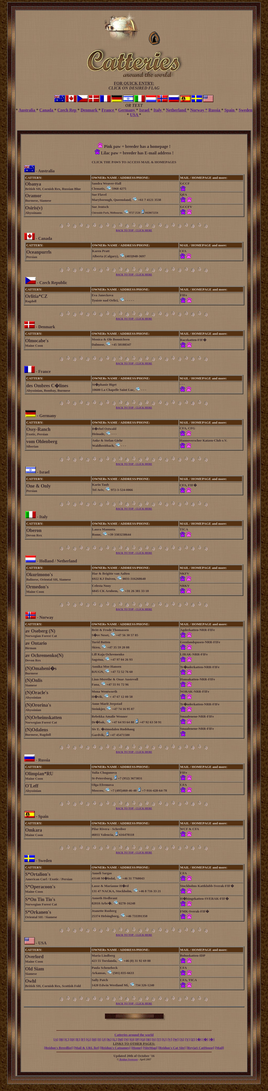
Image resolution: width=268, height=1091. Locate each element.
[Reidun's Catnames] (115, 1048)
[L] (114, 1039)
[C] (66, 1039)
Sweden (245, 110)
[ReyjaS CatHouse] (200, 1048)
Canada (46, 110)
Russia (215, 110)
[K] (109, 1039)
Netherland (176, 110)
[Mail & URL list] (86, 1048)
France (108, 110)
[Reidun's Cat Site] (171, 1048)
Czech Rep (67, 110)
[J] (104, 1039)
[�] (199, 1039)
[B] (61, 1039)
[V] (170, 1039)
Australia (27, 110)
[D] (72, 1039)
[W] (176, 1039)
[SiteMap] (150, 1048)
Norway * (198, 110)
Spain (230, 110)
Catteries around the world (134, 1035)
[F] (83, 1039)
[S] (154, 1039)
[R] (148, 1039)
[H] (94, 1039)
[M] (120, 1039)
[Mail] (219, 1048)
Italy (158, 110)
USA (134, 115)
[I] (99, 1039)
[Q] (142, 1039)
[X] (181, 1039)
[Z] (193, 1039)
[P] (137, 1039)
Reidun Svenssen (128, 1059)
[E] (78, 1039)
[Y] (187, 1039)
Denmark (89, 110)
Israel (144, 110)
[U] (164, 1039)
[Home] (136, 1048)
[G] (88, 1039)
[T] (159, 1039)
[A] (55, 1039)
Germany (127, 110)
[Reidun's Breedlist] (58, 1048)
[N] (126, 1039)
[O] (132, 1039)
